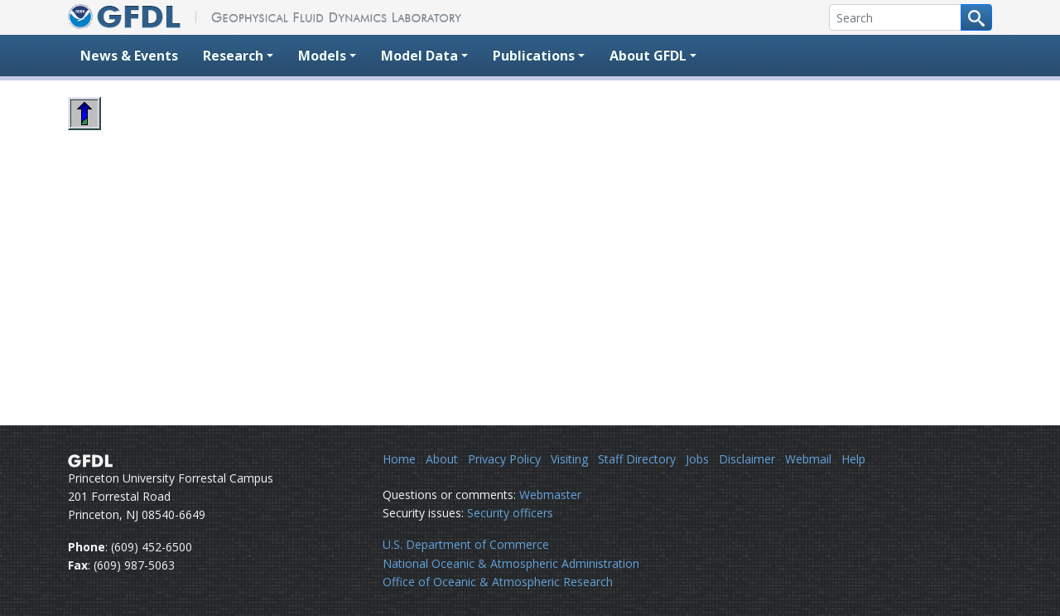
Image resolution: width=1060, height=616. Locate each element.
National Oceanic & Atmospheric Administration (511, 563)
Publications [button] (534, 55)
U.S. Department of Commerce (466, 544)
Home (399, 459)
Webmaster (550, 494)
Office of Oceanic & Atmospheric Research (498, 581)
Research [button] (233, 55)
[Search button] (976, 17)
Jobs (697, 459)
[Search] (895, 17)
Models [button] (322, 55)
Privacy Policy (504, 459)
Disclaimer (747, 459)
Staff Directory (637, 459)
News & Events (129, 55)
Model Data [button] (419, 55)
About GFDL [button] (648, 55)
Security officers (510, 513)
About (442, 459)
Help (853, 459)
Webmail (808, 459)
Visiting (569, 459)
